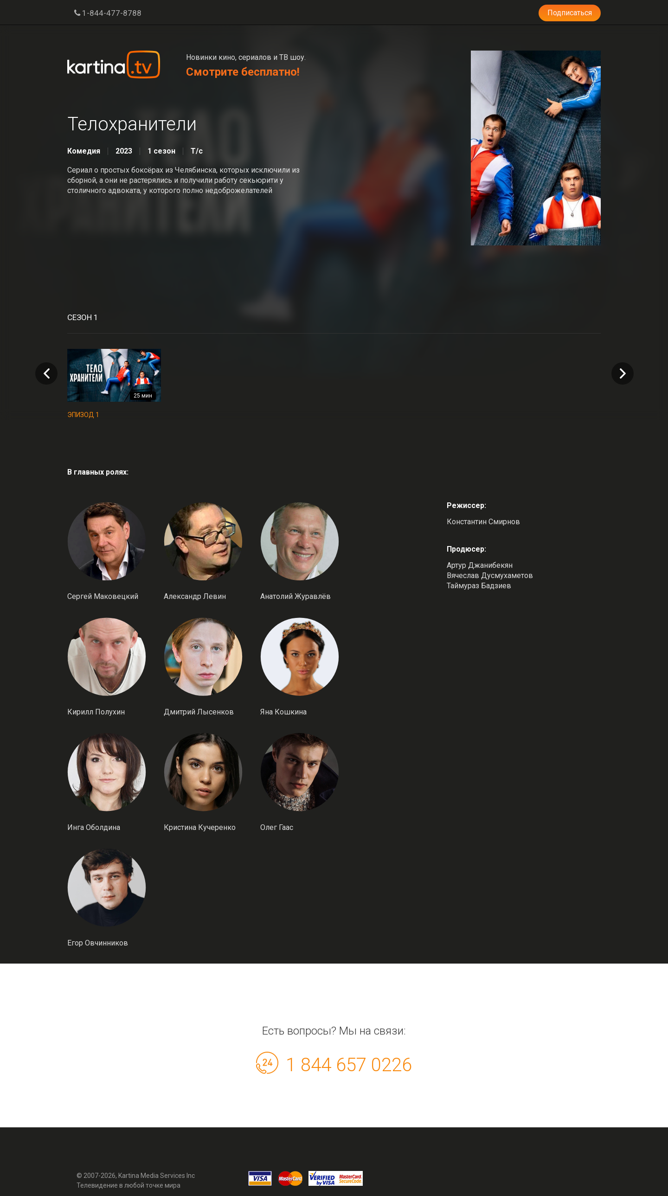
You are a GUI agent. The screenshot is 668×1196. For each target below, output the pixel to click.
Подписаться (569, 12)
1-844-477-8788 (107, 13)
